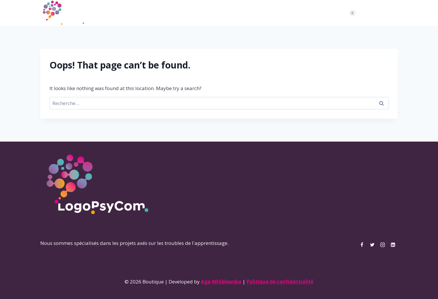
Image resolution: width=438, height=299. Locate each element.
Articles (200, 13)
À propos (154, 13)
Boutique (225, 13)
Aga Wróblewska (221, 281)
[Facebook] (363, 13)
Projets (178, 13)
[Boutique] (63, 13)
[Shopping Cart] (350, 13)
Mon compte (279, 13)
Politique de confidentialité (279, 281)
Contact (251, 13)
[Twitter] (373, 13)
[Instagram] (383, 13)
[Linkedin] (393, 13)
